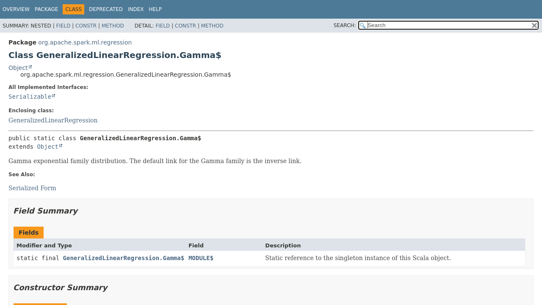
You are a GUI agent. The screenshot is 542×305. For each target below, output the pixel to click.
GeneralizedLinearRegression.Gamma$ (124, 258)
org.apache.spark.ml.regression (85, 42)
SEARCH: (345, 25)
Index (136, 9)
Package (46, 9)
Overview (16, 9)
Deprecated (106, 9)
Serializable (29, 96)
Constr (86, 26)
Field (63, 26)
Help (155, 9)
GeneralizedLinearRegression (53, 120)
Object (18, 67)
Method (113, 26)
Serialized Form (32, 188)
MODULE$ (200, 258)
